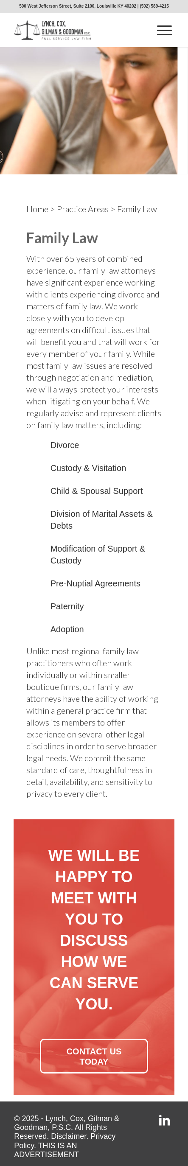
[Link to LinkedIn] (164, 1121)
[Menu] (164, 30)
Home (37, 209)
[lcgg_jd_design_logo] (78, 30)
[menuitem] (164, 30)
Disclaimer (68, 1136)
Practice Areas (83, 209)
